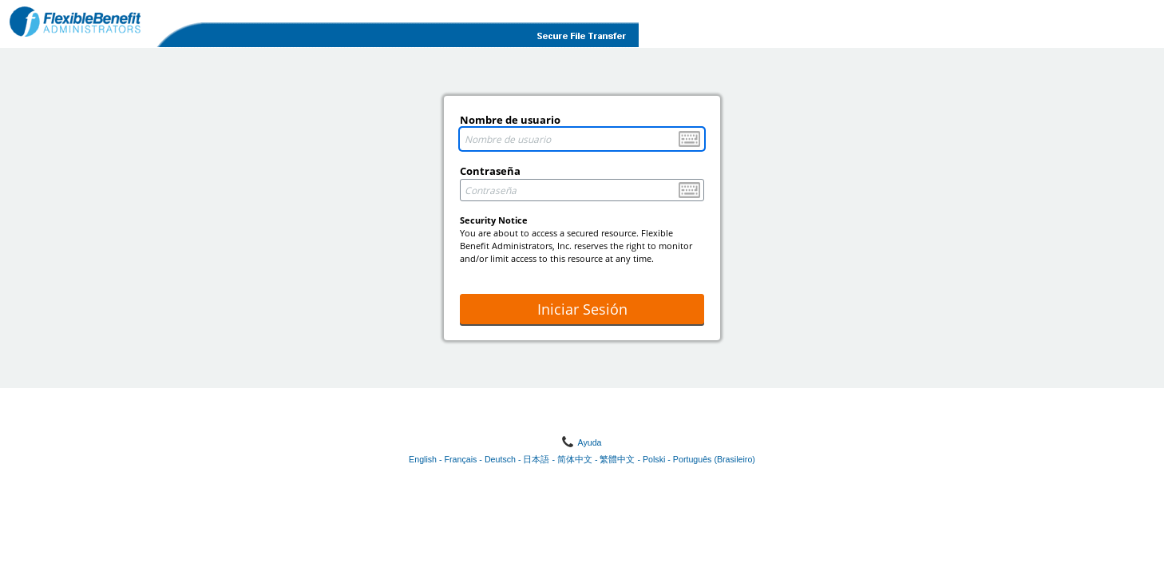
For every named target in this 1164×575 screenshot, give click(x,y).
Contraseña (490, 171)
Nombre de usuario (510, 120)
